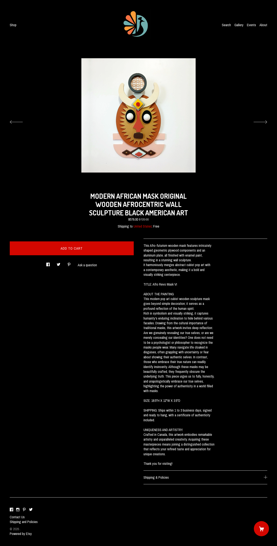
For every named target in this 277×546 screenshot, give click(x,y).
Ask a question (87, 265)
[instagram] (17, 509)
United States (143, 226)
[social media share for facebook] (48, 263)
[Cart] (261, 528)
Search (226, 25)
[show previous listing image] (20, 121)
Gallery (238, 25)
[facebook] (11, 509)
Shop (13, 25)
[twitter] (31, 509)
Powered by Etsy (21, 533)
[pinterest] (24, 509)
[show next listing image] (256, 121)
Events (251, 25)
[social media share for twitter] (58, 263)
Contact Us (17, 517)
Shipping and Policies (24, 521)
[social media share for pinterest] (69, 263)
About (263, 25)
